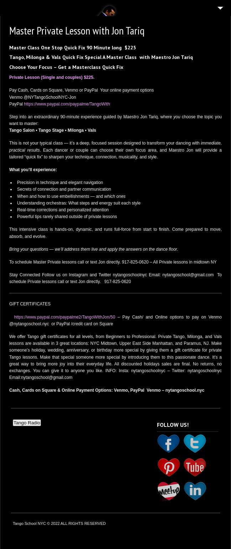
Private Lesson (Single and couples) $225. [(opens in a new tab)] (53, 77)
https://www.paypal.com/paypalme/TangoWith (67, 104)
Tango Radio (27, 422)
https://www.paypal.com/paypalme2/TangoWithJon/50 (64, 317)
